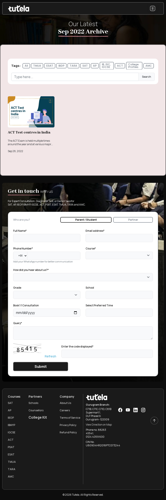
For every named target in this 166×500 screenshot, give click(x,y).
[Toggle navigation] (152, 8)
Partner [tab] (133, 220)
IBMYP (11, 425)
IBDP (61, 66)
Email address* (95, 231)
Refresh (50, 356)
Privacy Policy (68, 425)
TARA (73, 66)
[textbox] (88, 255)
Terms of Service (70, 418)
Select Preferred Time (99, 305)
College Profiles (133, 66)
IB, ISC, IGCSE (106, 66)
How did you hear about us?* (31, 270)
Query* (17, 323)
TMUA (37, 66)
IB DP (11, 418)
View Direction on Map (99, 424)
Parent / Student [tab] (86, 220)
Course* (91, 248)
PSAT (11, 447)
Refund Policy (68, 432)
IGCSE (11, 432)
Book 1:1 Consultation (26, 305)
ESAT (49, 66)
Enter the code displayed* (77, 346)
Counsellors (36, 410)
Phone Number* (23, 248)
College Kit (38, 417)
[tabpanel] (83, 299)
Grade (17, 287)
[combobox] (119, 255)
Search (146, 77)
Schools (33, 403)
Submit (41, 366)
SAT (85, 66)
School (90, 287)
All (26, 66)
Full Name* (20, 231)
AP (95, 66)
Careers (65, 410)
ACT (120, 66)
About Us (65, 403)
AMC (148, 66)
